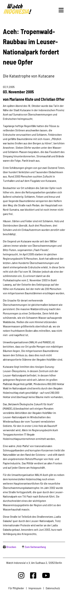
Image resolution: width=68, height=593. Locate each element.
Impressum (34, 588)
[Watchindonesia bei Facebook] (33, 575)
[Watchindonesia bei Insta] (21, 575)
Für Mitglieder (16, 588)
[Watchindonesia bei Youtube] (46, 575)
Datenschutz (53, 588)
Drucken (11, 546)
